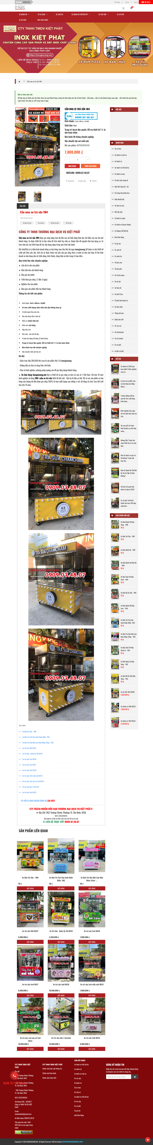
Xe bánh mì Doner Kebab (121, 224)
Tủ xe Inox (116, 148)
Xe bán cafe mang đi (120, 180)
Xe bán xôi (116, 287)
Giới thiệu (117, 2)
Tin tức (127, 2)
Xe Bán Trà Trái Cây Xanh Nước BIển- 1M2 (34, 737)
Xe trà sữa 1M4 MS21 (27, 748)
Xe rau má (116, 325)
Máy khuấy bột (118, 199)
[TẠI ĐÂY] (51, 800)
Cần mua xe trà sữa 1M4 (34, 81)
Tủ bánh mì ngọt (118, 218)
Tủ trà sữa (68, 223)
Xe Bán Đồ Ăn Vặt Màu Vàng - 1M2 (128, 677)
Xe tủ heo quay (118, 275)
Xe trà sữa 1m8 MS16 (27, 770)
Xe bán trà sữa (27, 223)
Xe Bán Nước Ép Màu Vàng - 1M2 (127, 663)
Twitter (93, 180)
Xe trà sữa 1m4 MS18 (27, 759)
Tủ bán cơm (117, 262)
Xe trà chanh (117, 338)
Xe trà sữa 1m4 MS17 (27, 764)
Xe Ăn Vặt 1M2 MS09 (128, 692)
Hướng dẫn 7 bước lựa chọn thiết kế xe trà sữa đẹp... (128, 443)
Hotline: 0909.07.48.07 (77, 172)
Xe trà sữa (41, 223)
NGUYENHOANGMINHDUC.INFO (72, 1141)
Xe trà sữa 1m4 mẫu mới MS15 (30, 775)
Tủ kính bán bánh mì (120, 300)
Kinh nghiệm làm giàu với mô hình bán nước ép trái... (129, 413)
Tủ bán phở (117, 268)
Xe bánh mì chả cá (119, 155)
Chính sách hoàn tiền (49, 1077)
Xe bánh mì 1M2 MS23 (128, 720)
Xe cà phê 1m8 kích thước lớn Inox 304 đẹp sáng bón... (128, 503)
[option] (37, 154)
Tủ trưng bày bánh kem (121, 192)
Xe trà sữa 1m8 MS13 (27, 792)
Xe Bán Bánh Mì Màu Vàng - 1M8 (127, 523)
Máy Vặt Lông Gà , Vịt (120, 186)
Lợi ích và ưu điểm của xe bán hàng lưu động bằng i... (128, 384)
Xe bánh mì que (118, 173)
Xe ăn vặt (116, 281)
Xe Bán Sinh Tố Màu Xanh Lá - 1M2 (127, 649)
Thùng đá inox (118, 313)
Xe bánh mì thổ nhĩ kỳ (120, 167)
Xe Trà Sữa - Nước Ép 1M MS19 (30, 753)
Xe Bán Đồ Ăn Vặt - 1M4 (128, 592)
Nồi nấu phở (117, 211)
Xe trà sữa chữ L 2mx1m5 (29, 786)
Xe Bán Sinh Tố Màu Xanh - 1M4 (127, 578)
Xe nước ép (117, 256)
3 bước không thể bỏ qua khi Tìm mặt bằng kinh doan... (128, 398)
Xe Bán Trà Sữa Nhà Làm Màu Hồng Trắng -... (92, 879)
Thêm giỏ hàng (91, 166)
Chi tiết (22, 206)
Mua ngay (72, 166)
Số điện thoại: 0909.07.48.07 (24, 1118)
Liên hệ (136, 2)
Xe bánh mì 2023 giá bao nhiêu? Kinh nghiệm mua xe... (129, 369)
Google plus (82, 180)
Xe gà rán (116, 243)
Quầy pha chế (117, 319)
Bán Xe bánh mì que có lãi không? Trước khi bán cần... (128, 458)
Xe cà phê (116, 344)
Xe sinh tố (116, 249)
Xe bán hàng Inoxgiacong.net (33, 374)
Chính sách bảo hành (49, 1073)
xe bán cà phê (118, 351)
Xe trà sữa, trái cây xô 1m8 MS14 (31, 781)
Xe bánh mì (117, 161)
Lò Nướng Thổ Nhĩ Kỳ (120, 230)
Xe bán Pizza (117, 294)
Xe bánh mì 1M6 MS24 (128, 706)
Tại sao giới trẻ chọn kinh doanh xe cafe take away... (128, 428)
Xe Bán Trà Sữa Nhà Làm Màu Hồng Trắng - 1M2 (36, 742)
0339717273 (26, 2)
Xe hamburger (118, 332)
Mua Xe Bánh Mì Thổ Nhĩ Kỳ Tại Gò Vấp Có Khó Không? (129, 473)
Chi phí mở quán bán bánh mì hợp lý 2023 (127, 488)
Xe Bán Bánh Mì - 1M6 (128, 549)
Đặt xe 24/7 (145, 2)
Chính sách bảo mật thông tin (52, 1068)
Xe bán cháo (117, 306)
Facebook (70, 180)
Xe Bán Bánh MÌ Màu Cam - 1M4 (127, 607)
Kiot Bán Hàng (118, 237)
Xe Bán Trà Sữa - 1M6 (27, 731)
